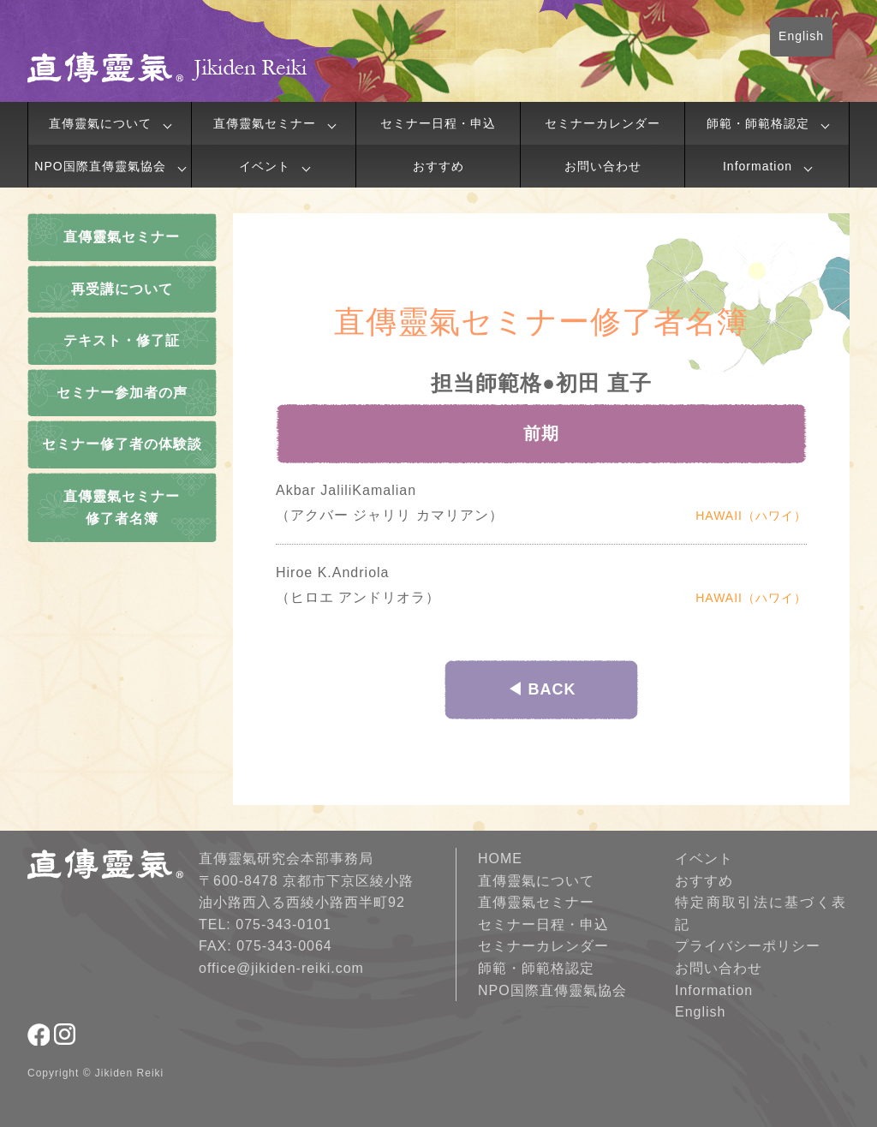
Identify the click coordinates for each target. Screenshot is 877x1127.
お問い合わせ (602, 166)
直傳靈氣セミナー (264, 123)
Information (757, 166)
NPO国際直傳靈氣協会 (99, 166)
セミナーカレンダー (602, 123)
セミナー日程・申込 (438, 123)
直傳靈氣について (100, 123)
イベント (264, 166)
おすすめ (438, 166)
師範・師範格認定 (758, 123)
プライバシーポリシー (747, 946)
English (801, 36)
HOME (500, 858)
